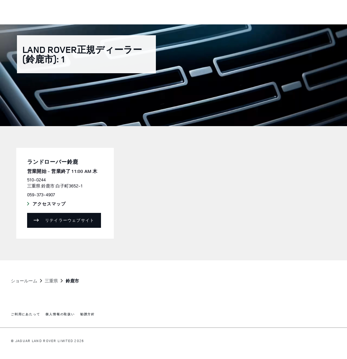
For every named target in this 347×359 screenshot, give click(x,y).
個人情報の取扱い (60, 314)
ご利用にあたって (25, 314)
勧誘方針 (87, 314)
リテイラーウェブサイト (69, 220)
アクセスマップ (55, 204)
